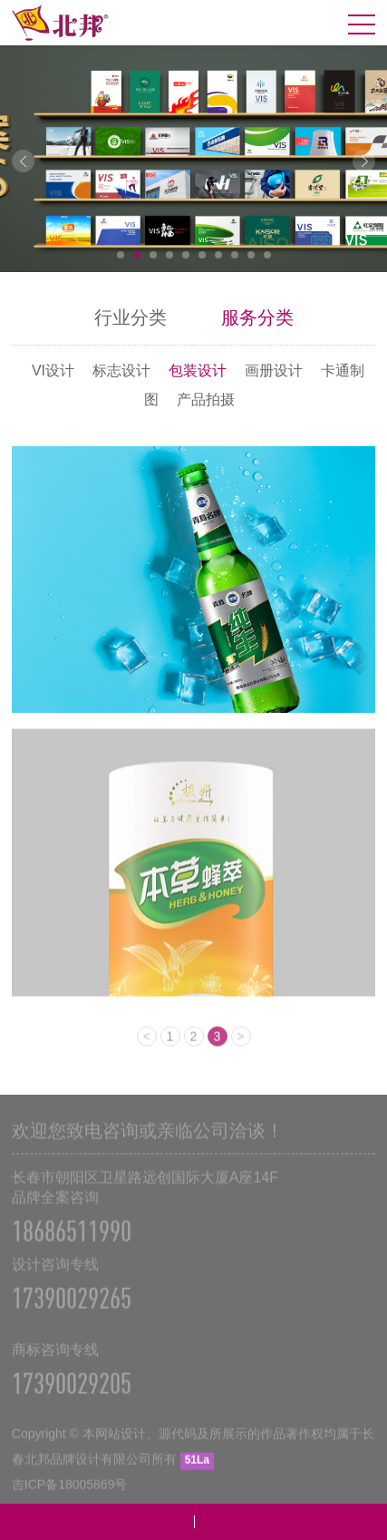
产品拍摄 (206, 399)
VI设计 (53, 370)
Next (364, 161)
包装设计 (198, 370)
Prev (23, 161)
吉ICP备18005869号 (70, 1493)
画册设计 (274, 370)
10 (267, 254)
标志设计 (121, 370)
